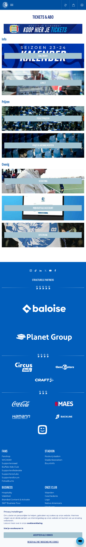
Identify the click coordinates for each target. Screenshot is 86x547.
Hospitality (7, 492)
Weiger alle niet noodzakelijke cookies (43, 541)
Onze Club (51, 487)
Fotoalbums (8, 481)
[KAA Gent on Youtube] (50, 270)
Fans (4, 451)
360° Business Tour (11, 503)
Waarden (49, 492)
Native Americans (53, 503)
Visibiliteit (6, 496)
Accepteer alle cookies (43, 535)
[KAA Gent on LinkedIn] (40, 270)
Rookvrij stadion (52, 456)
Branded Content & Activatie (16, 499)
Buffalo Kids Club (10, 467)
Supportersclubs (10, 474)
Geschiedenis (51, 496)
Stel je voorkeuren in (13, 528)
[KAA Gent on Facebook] (55, 270)
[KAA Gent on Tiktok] (35, 270)
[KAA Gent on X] (45, 270)
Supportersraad (9, 463)
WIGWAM (7, 460)
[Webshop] (73, 5)
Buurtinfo (50, 463)
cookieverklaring (34, 523)
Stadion (50, 451)
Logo (47, 499)
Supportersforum (10, 477)
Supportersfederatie (12, 470)
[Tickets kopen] (65, 5)
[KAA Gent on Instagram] (31, 270)
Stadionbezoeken (53, 460)
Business (7, 487)
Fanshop (6, 456)
